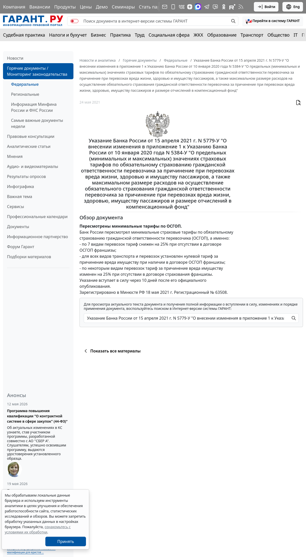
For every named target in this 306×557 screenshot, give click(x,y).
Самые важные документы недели (37, 123)
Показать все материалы (112, 351)
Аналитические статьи (28, 146)
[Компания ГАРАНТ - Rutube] (232, 7)
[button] (272, 21)
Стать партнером (157, 7)
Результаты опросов (26, 176)
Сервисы (15, 206)
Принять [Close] (65, 541)
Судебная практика (24, 35)
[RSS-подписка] (241, 7)
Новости (15, 58)
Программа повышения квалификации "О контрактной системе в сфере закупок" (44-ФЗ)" (37, 416)
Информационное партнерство (37, 236)
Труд (140, 35)
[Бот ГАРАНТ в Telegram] (215, 7)
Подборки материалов (29, 256)
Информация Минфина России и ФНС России (34, 107)
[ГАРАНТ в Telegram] (207, 7)
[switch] (74, 21)
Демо (102, 7)
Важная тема (19, 196)
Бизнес (98, 35)
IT (296, 35)
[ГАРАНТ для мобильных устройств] (173, 7)
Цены (86, 7)
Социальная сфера (169, 35)
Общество (278, 35)
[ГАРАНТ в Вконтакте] (182, 7)
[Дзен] (189, 6)
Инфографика (20, 186)
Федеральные (25, 84)
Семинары (123, 7)
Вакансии (39, 7)
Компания (14, 7)
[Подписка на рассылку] (165, 7)
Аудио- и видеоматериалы (32, 166)
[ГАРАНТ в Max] (198, 7)
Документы (18, 226)
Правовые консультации (30, 136)
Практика (120, 35)
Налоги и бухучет (68, 35)
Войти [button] (266, 7)
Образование (222, 35)
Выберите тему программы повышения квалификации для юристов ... (31, 550)
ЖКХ (198, 35)
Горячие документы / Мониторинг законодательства (37, 71)
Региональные (25, 94)
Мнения (15, 156)
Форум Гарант (20, 246)
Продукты (65, 7)
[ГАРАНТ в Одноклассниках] (224, 7)
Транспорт (252, 35)
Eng (293, 7)
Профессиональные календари (37, 216)
